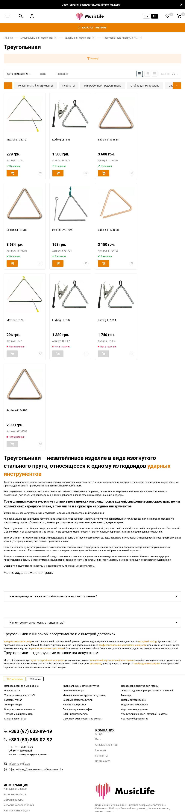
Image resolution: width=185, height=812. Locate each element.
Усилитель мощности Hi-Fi (19, 695)
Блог (98, 739)
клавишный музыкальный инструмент (112, 660)
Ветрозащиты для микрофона (21, 685)
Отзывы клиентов (106, 744)
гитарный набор (147, 641)
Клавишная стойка (15, 718)
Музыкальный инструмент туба (81, 685)
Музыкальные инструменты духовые (84, 695)
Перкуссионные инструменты (120, 37)
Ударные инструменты (78, 37)
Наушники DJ (12, 690)
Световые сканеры (73, 690)
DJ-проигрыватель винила (19, 709)
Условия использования (19, 805)
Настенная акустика (74, 704)
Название (62, 73)
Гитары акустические (133, 699)
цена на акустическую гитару (47, 648)
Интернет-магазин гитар (18, 641)
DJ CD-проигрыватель (75, 714)
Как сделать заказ (15, 788)
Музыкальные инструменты (36, 37)
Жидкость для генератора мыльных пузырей (147, 690)
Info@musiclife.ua (19, 763)
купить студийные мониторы (48, 660)
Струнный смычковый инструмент (83, 718)
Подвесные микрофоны (134, 704)
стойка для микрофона (147, 663)
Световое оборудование (134, 718)
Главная (8, 37)
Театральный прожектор (18, 714)
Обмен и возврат (14, 799)
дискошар (95, 663)
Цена (43, 73)
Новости (100, 750)
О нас (98, 734)
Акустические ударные (134, 709)
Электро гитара (13, 704)
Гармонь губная (13, 699)
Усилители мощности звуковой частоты (144, 714)
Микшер (126, 695)
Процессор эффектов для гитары (140, 685)
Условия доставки (15, 794)
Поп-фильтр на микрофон (77, 709)
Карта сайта (102, 761)
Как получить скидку (17, 810)
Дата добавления (19, 73)
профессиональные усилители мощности (122, 645)
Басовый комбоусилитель (77, 699)
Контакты (101, 755)
